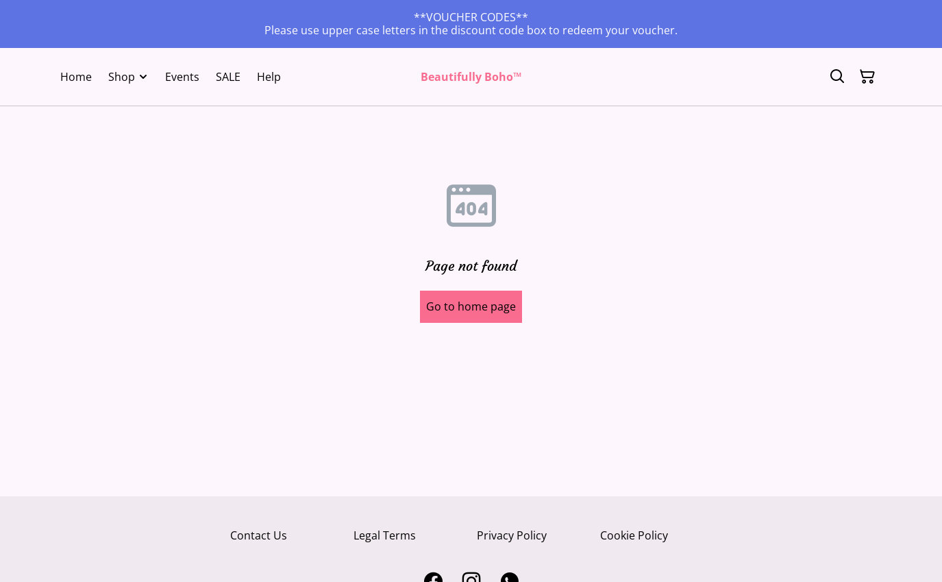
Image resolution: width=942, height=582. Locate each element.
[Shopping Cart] (867, 77)
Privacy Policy (512, 535)
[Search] (837, 77)
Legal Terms (385, 535)
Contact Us (258, 535)
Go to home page (471, 306)
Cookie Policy (634, 535)
